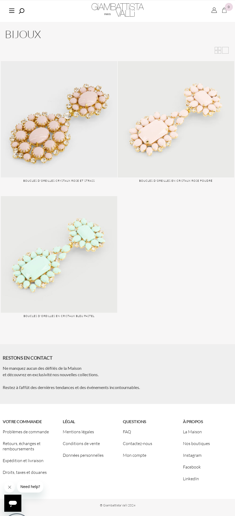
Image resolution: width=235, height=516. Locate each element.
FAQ (127, 431)
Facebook (192, 467)
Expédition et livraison (23, 460)
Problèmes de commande (26, 431)
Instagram (192, 455)
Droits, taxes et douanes (25, 472)
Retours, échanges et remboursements (22, 446)
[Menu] (11, 10)
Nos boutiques (196, 443)
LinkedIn (191, 478)
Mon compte (134, 455)
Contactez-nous (137, 443)
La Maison (192, 431)
